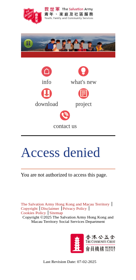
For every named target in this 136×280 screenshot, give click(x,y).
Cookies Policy (33, 213)
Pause (28, 43)
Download (46, 104)
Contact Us (65, 126)
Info (46, 82)
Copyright (29, 208)
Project (83, 104)
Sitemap (56, 213)
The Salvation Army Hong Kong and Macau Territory (65, 204)
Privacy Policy (75, 208)
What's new (83, 82)
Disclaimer (50, 208)
